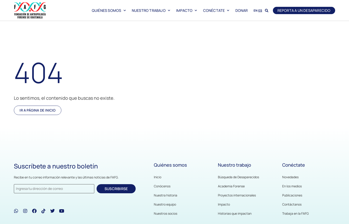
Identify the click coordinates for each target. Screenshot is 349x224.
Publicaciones (292, 195)
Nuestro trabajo (151, 10)
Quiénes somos (109, 10)
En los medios (292, 186)
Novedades (290, 177)
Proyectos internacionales (237, 195)
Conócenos (162, 186)
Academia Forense (231, 186)
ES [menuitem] (260, 10)
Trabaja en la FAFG (295, 213)
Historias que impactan (235, 213)
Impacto (186, 10)
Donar (241, 10)
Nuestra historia (165, 195)
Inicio (157, 177)
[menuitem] (255, 10)
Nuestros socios (165, 213)
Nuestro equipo (165, 204)
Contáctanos (292, 204)
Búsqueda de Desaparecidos (238, 177)
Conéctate (216, 10)
